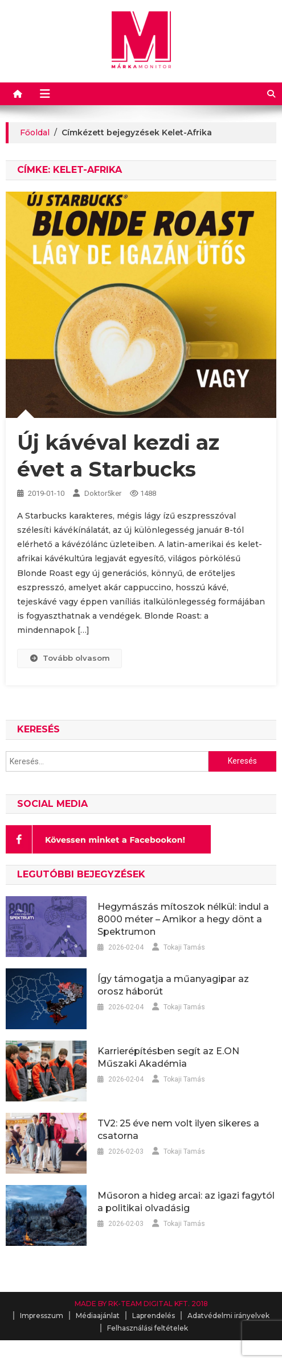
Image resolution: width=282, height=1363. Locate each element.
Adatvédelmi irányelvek (228, 1315)
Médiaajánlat (98, 1315)
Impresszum (41, 1315)
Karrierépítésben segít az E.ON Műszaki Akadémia (168, 1057)
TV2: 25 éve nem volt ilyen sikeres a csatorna (178, 1129)
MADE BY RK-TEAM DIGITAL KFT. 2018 (141, 1303)
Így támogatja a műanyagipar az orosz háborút (173, 985)
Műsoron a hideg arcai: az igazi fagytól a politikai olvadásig (186, 1201)
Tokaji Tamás (184, 947)
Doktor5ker (102, 493)
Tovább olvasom (69, 657)
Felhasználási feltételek (147, 1328)
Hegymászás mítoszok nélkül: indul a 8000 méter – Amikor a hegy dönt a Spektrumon (183, 919)
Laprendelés (153, 1315)
